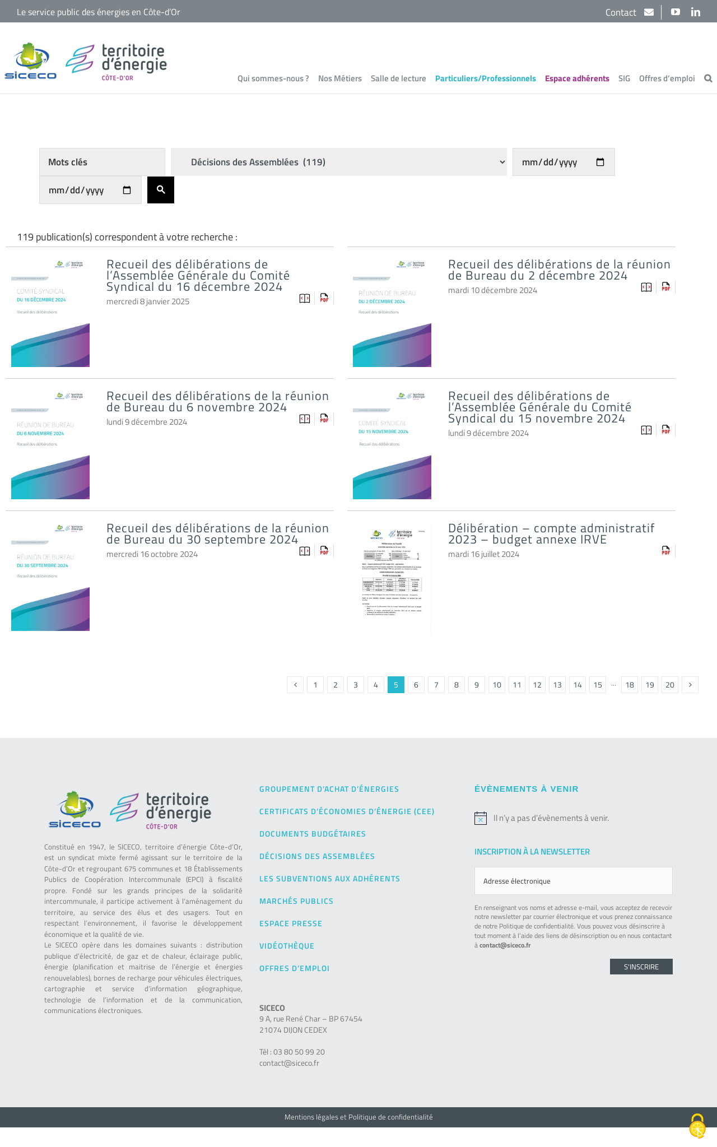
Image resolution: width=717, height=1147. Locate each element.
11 (517, 684)
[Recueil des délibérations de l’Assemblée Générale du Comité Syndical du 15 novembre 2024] (392, 402)
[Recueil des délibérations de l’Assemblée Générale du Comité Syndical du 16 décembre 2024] (50, 270)
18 (629, 684)
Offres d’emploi (294, 968)
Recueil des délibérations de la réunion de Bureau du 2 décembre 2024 (559, 269)
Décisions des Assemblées (317, 856)
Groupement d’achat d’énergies (329, 789)
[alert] (573, 818)
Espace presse (291, 923)
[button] (708, 78)
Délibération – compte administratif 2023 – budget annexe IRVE (551, 533)
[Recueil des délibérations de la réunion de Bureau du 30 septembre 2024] (50, 534)
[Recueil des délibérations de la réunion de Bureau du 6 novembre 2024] (50, 402)
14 (577, 684)
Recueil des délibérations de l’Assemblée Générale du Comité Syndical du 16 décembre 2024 (198, 275)
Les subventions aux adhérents (330, 878)
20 (669, 684)
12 (537, 684)
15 (597, 684)
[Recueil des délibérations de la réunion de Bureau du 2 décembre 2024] (392, 270)
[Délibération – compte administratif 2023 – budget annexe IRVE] (392, 534)
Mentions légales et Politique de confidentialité (359, 1116)
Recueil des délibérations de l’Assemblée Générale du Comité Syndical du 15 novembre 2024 (540, 407)
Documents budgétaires (312, 833)
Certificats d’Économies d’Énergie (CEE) (347, 811)
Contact (622, 12)
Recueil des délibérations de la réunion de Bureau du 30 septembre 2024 (217, 533)
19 (649, 684)
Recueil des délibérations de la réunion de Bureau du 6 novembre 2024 (217, 401)
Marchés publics (296, 901)
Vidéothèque (287, 945)
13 (557, 684)
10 (496, 684)
